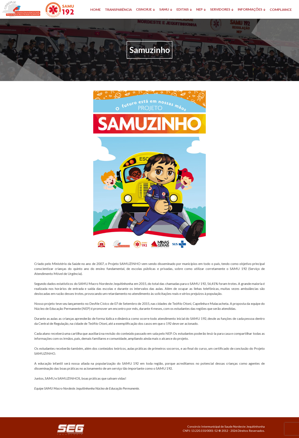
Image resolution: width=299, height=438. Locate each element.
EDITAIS (182, 9)
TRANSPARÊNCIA (118, 9)
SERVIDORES (220, 9)
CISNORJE (144, 9)
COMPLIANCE (281, 9)
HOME (95, 9)
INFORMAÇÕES (250, 9)
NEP (199, 9)
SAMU (164, 9)
